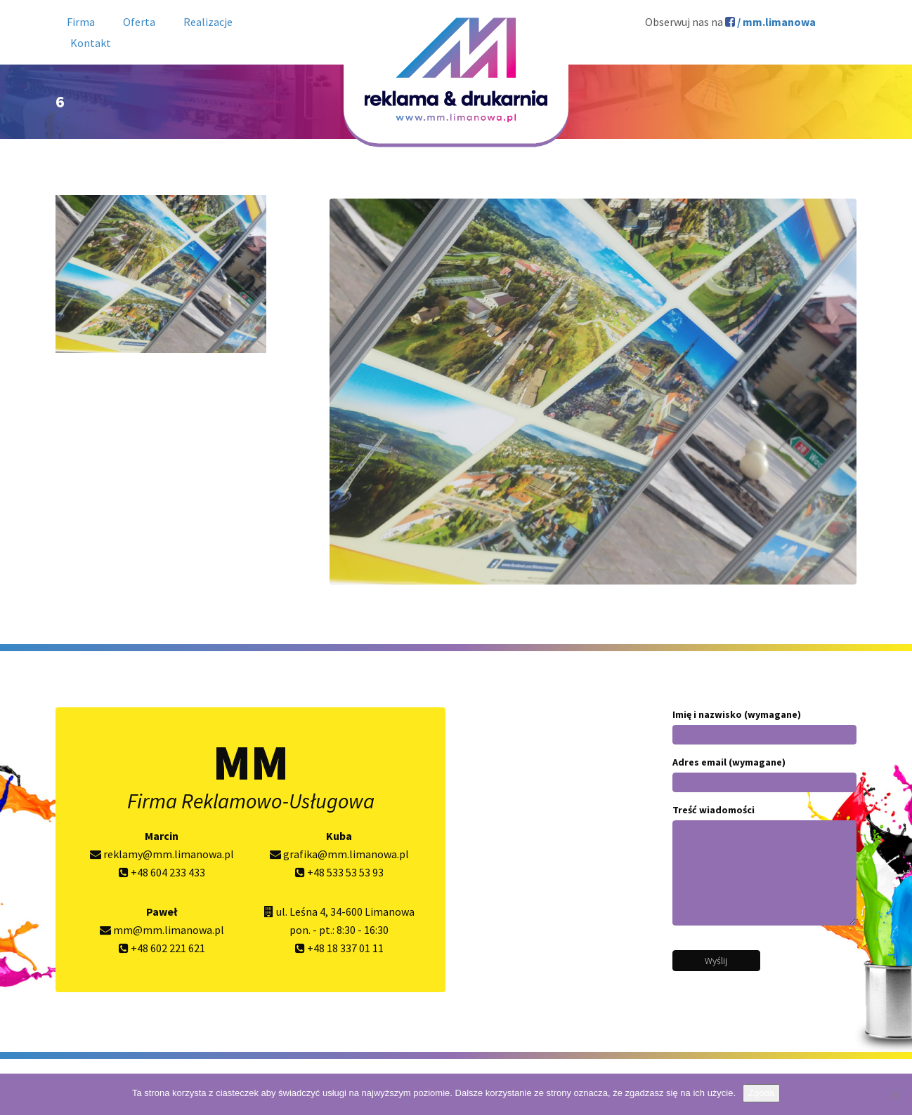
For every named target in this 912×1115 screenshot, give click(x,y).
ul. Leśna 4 (300, 911)
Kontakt (90, 43)
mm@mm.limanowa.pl (162, 930)
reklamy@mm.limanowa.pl (162, 854)
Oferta (139, 22)
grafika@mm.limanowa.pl (339, 854)
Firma (81, 22)
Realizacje (208, 22)
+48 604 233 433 (162, 872)
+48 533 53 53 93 (339, 872)
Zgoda (761, 1093)
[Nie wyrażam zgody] (894, 1095)
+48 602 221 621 (162, 948)
